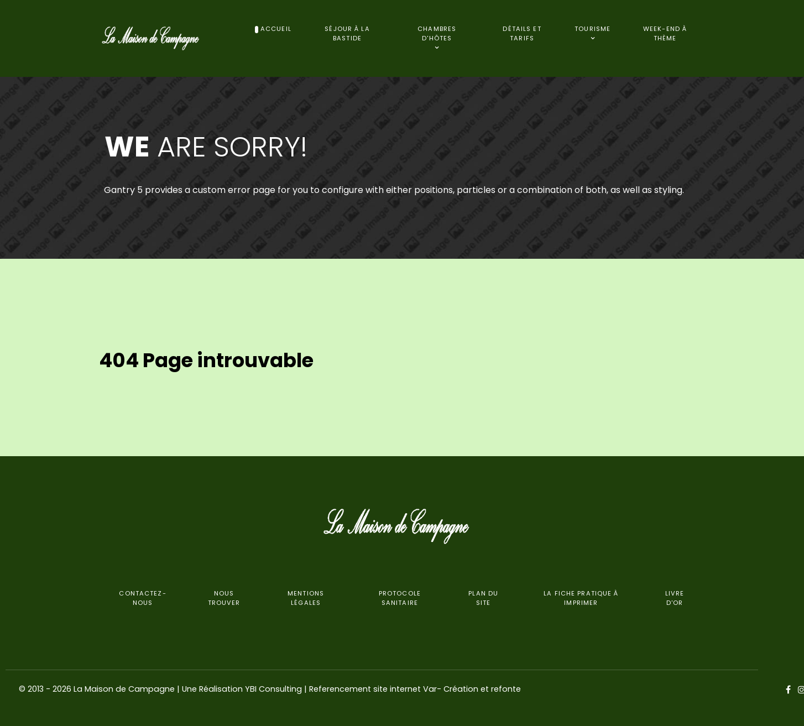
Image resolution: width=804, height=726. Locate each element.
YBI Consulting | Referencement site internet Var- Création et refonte (383, 688)
